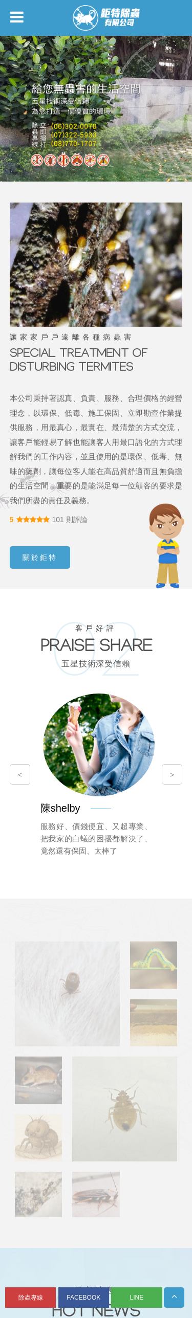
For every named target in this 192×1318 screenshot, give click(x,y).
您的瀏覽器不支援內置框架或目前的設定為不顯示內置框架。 (96, 659)
